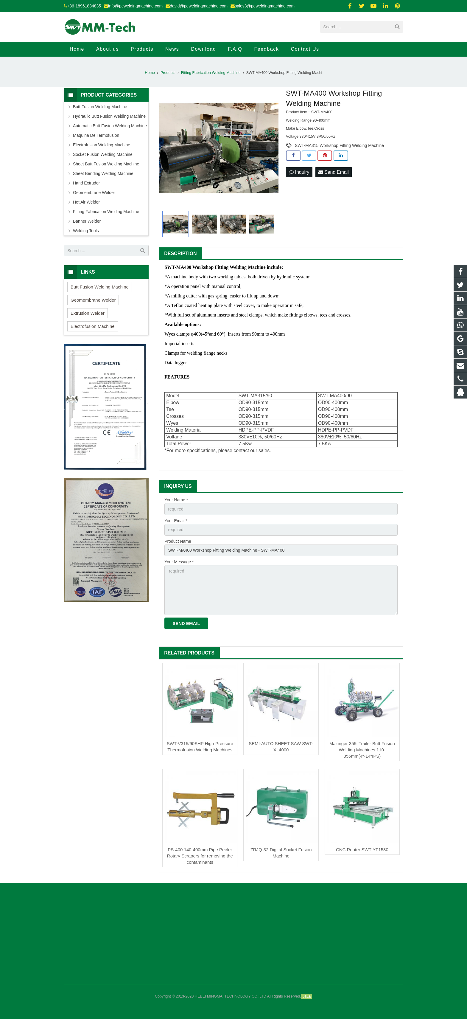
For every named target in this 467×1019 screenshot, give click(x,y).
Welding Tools (86, 230)
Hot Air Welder (86, 202)
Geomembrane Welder (94, 192)
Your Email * (175, 520)
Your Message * (179, 561)
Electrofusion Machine (93, 326)
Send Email (333, 172)
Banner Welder (87, 221)
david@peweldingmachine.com (199, 6)
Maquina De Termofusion (96, 135)
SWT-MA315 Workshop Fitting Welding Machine (339, 145)
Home (150, 73)
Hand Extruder (86, 183)
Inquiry (299, 172)
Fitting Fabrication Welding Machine (211, 73)
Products (168, 73)
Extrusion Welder (88, 313)
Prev (166, 148)
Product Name (177, 541)
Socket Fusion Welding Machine (103, 154)
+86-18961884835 (84, 6)
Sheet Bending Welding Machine (103, 173)
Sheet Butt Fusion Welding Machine (106, 164)
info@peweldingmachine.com (135, 6)
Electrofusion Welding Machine (101, 144)
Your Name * (176, 499)
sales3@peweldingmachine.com (265, 6)
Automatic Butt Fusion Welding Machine (110, 125)
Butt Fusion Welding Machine (100, 106)
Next (270, 148)
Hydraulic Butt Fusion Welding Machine (109, 116)
